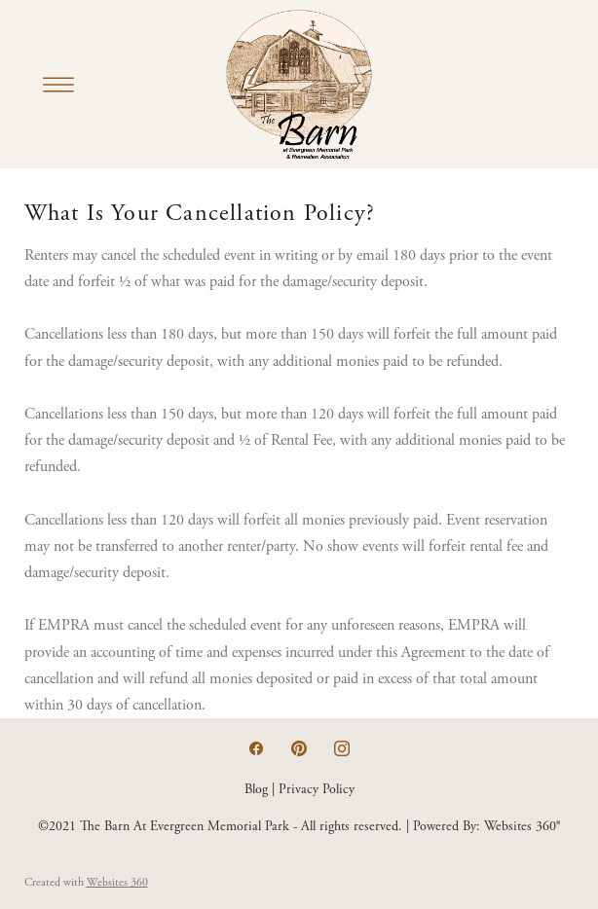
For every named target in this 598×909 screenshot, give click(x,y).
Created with (86, 882)
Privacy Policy (317, 789)
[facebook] (256, 749)
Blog (256, 789)
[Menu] (58, 84)
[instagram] (342, 749)
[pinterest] (299, 749)
